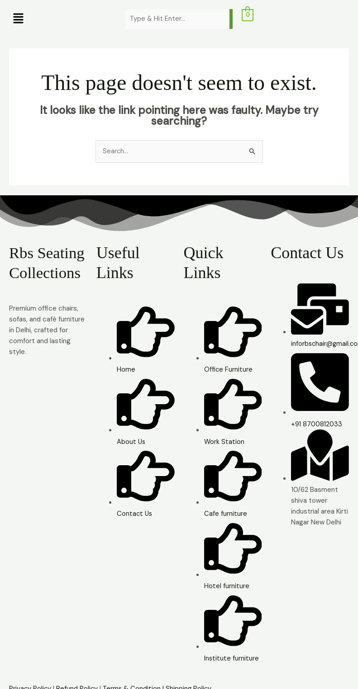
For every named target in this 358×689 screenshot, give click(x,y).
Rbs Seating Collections (46, 272)
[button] (62, 19)
